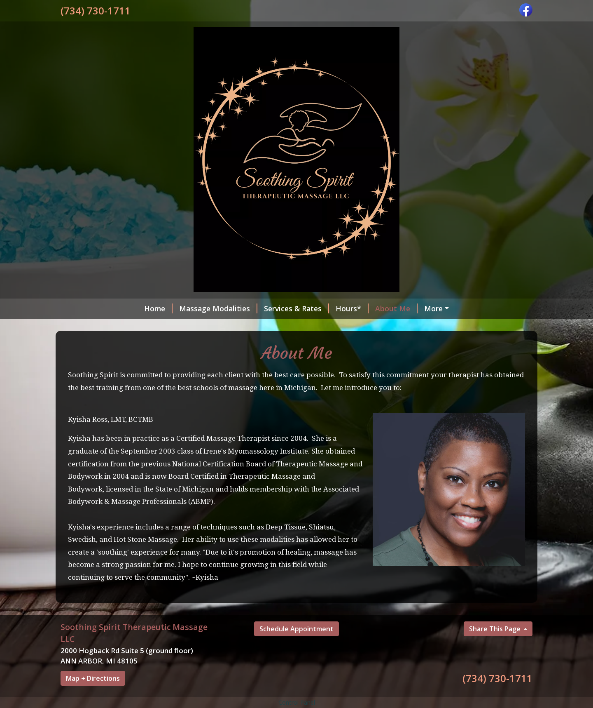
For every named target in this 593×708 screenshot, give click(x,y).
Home (158, 308)
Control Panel (296, 702)
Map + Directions (93, 678)
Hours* (352, 308)
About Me (396, 308)
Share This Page (495, 628)
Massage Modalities (218, 308)
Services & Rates (296, 308)
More (433, 308)
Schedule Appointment (296, 628)
